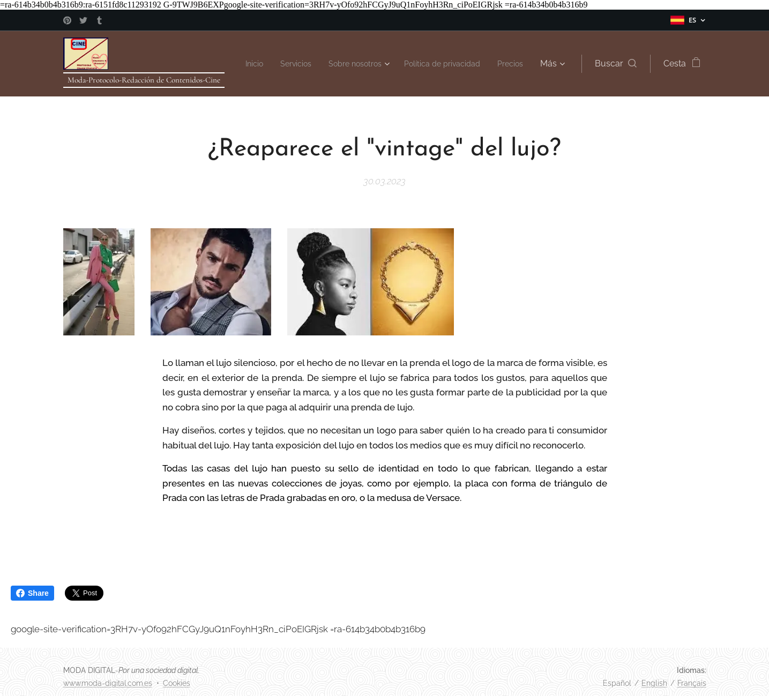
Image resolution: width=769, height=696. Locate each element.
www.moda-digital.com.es (107, 683)
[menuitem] (277, 63)
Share (32, 593)
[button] (615, 63)
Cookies (176, 683)
